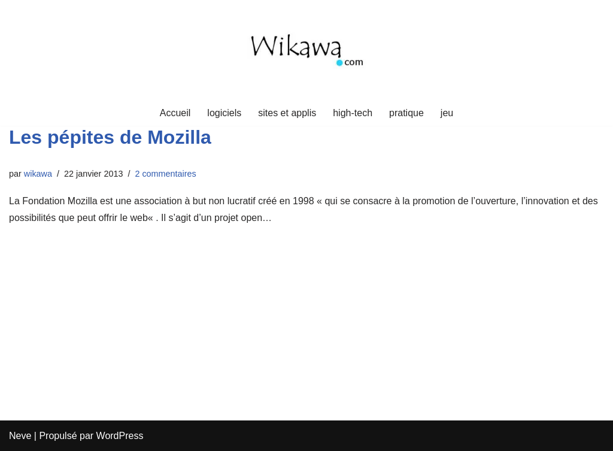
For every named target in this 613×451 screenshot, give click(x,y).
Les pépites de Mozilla (110, 137)
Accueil (175, 113)
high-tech (352, 113)
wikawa (38, 173)
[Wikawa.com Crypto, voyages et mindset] (306, 50)
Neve (20, 436)
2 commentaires (165, 173)
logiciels (224, 113)
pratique (406, 113)
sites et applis (287, 113)
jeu (447, 113)
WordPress (120, 436)
